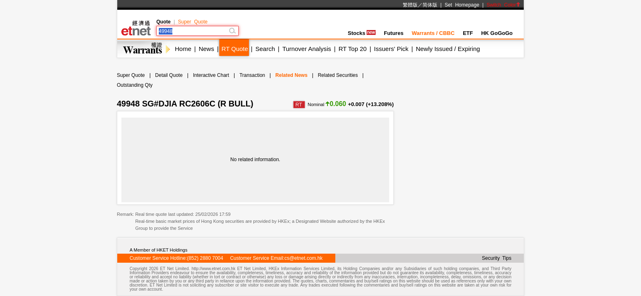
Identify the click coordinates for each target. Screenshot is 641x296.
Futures (394, 33)
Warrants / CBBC (433, 33)
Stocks (362, 33)
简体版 (430, 5)
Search (265, 48)
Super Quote (192, 22)
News (206, 48)
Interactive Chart (211, 75)
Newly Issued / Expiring (448, 48)
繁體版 (410, 5)
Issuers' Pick (391, 48)
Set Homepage (462, 5)
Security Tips (496, 258)
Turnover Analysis (306, 48)
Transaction (252, 75)
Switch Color (503, 5)
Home (183, 48)
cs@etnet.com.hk (303, 258)
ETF (468, 33)
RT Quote (234, 48)
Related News (291, 75)
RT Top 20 (353, 48)
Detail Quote (169, 75)
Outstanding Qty (135, 85)
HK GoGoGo (497, 33)
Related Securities (338, 75)
